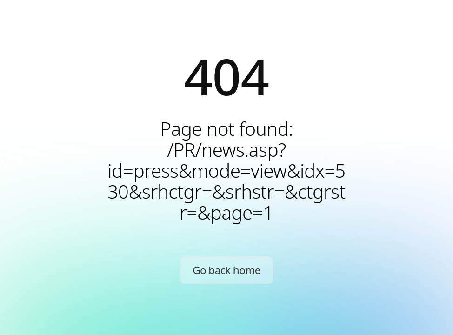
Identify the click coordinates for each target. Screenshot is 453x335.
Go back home (226, 270)
